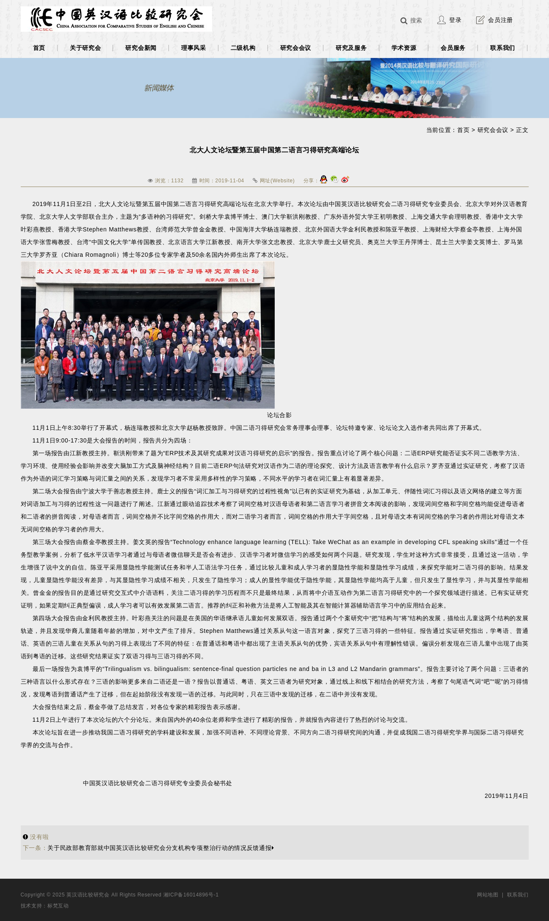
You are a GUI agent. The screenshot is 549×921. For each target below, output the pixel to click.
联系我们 (502, 47)
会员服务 (453, 47)
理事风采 (193, 47)
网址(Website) (277, 181)
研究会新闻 (141, 47)
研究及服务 (351, 47)
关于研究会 (85, 47)
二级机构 (243, 47)
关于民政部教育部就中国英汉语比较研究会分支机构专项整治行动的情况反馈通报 (148, 847)
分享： (311, 181)
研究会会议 (296, 47)
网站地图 (488, 895)
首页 (39, 47)
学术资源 (404, 47)
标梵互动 (58, 906)
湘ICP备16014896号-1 (191, 895)
